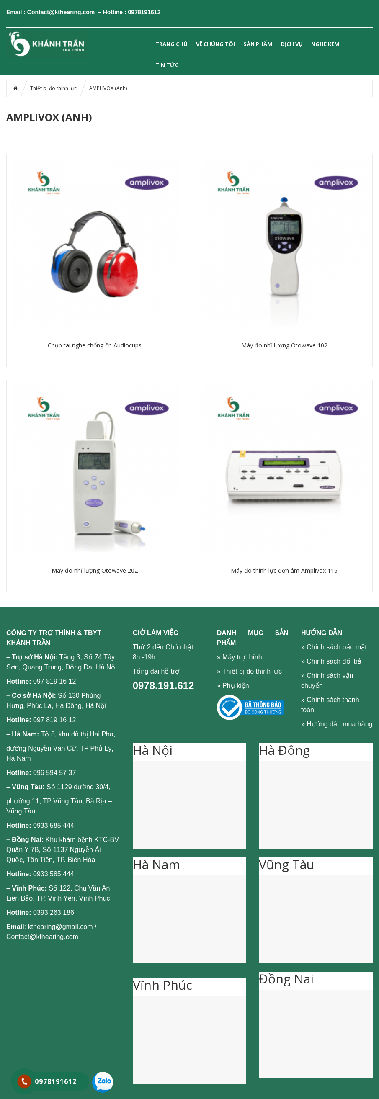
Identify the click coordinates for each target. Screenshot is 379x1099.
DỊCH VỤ (292, 44)
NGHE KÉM (325, 44)
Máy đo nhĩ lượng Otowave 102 (284, 345)
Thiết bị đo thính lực (53, 88)
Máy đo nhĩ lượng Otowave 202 (95, 570)
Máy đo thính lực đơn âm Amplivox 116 (284, 570)
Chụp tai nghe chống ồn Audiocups (95, 345)
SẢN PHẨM (257, 44)
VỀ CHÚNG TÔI (215, 44)
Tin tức (166, 65)
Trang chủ (171, 44)
